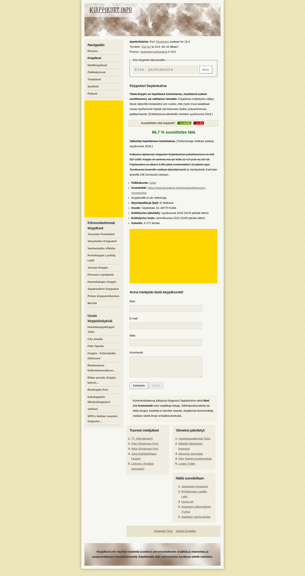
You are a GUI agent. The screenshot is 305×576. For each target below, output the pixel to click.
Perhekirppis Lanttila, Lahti (102, 258)
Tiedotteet (94, 79)
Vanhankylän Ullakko (101, 248)
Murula (92, 303)
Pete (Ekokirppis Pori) (144, 450)
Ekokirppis (162, 41)
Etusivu (93, 51)
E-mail (134, 320)
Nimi (132, 302)
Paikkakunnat (97, 72)
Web (132, 338)
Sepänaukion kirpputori (103, 288)
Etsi (206, 70)
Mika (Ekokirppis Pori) (145, 455)
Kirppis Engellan (186, 538)
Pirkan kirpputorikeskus (103, 296)
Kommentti (136, 355)
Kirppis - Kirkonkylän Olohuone (102, 356)
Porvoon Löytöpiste (101, 274)
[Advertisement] (174, 257)
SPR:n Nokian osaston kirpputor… (102, 419)
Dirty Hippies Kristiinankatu (195, 465)
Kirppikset (94, 58)
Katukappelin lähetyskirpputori (99, 399)
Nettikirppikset (97, 65)
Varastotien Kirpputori (194, 493)
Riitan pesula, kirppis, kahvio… (102, 380)
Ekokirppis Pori (98, 389)
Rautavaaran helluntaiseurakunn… (102, 368)
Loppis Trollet (186, 470)
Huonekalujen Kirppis (102, 281)
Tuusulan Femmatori (101, 234)
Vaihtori (93, 409)
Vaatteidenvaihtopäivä (153, 51)
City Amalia (95, 339)
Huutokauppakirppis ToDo (194, 445)
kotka (152, 183)
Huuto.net (187, 508)
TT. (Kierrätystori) (142, 445)
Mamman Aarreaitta (190, 461)
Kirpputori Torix (163, 538)
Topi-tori (146, 46)
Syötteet (93, 86)
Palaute (92, 93)
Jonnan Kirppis (98, 267)
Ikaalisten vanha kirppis (195, 524)
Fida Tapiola (96, 346)
